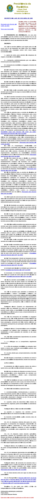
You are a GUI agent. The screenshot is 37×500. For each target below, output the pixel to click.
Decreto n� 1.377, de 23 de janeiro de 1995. (16, 483)
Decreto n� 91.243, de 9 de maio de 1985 (23, 479)
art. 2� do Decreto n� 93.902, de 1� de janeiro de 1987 (19, 481)
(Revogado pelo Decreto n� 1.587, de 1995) (13, 469)
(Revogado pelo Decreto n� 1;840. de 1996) (13, 133)
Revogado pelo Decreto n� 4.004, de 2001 (9, 25)
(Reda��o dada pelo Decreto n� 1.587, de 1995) (18, 132)
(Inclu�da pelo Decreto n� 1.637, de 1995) (17, 270)
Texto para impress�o (7, 29)
